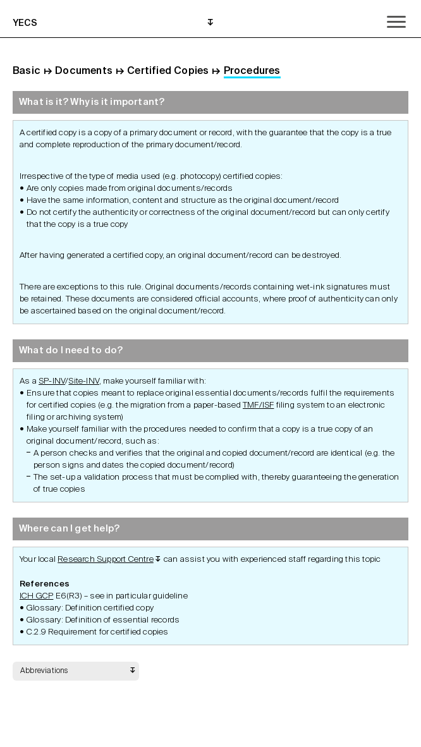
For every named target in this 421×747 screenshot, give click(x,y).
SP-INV (52, 381)
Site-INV (83, 381)
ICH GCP (36, 596)
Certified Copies (168, 71)
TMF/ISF (258, 405)
